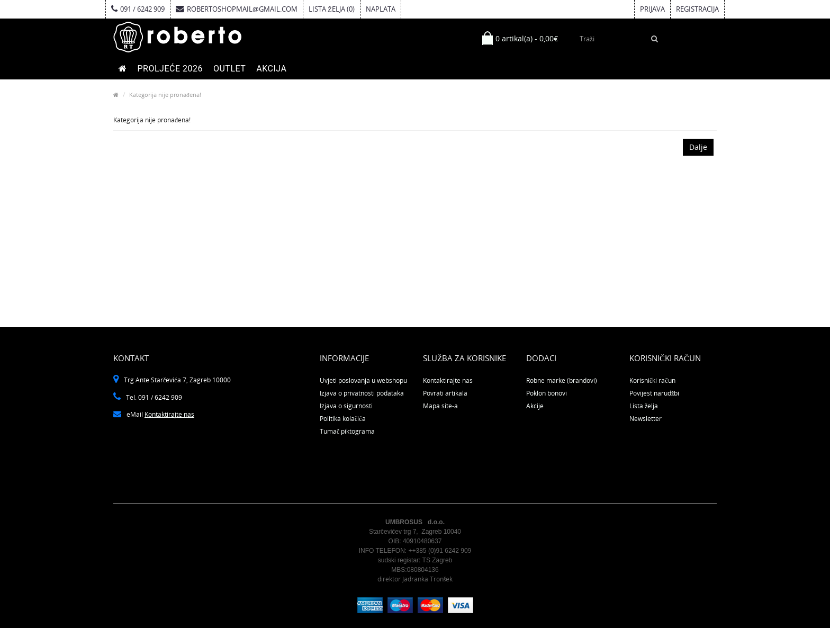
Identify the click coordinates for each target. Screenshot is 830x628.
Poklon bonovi (546, 393)
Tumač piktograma (347, 431)
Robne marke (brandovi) (561, 380)
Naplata (380, 9)
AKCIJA (271, 69)
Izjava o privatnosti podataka (362, 393)
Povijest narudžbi (654, 393)
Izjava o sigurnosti (346, 405)
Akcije (535, 405)
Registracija (697, 9)
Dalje (698, 147)
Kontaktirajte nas (169, 414)
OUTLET (229, 69)
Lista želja (643, 405)
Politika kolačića (343, 418)
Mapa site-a (440, 405)
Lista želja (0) (332, 9)
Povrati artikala (445, 393)
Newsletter (645, 418)
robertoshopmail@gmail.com (236, 9)
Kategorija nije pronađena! (165, 94)
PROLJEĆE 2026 (170, 69)
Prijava (652, 9)
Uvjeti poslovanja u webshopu (363, 380)
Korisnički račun (652, 380)
